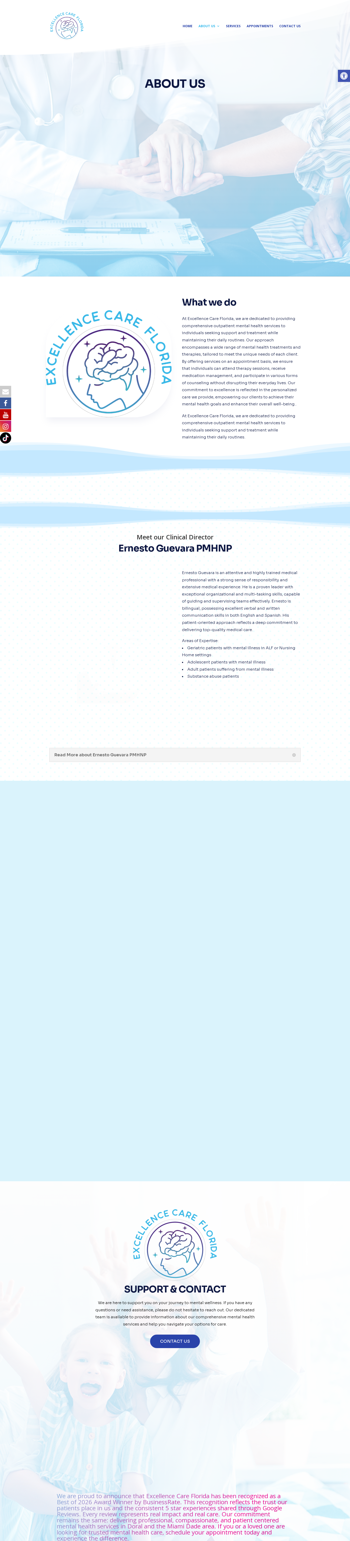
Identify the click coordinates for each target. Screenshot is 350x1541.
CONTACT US (290, 26)
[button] (344, 76)
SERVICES (233, 26)
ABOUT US (207, 26)
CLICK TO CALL (224, 1183)
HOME (187, 26)
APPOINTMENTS (260, 26)
